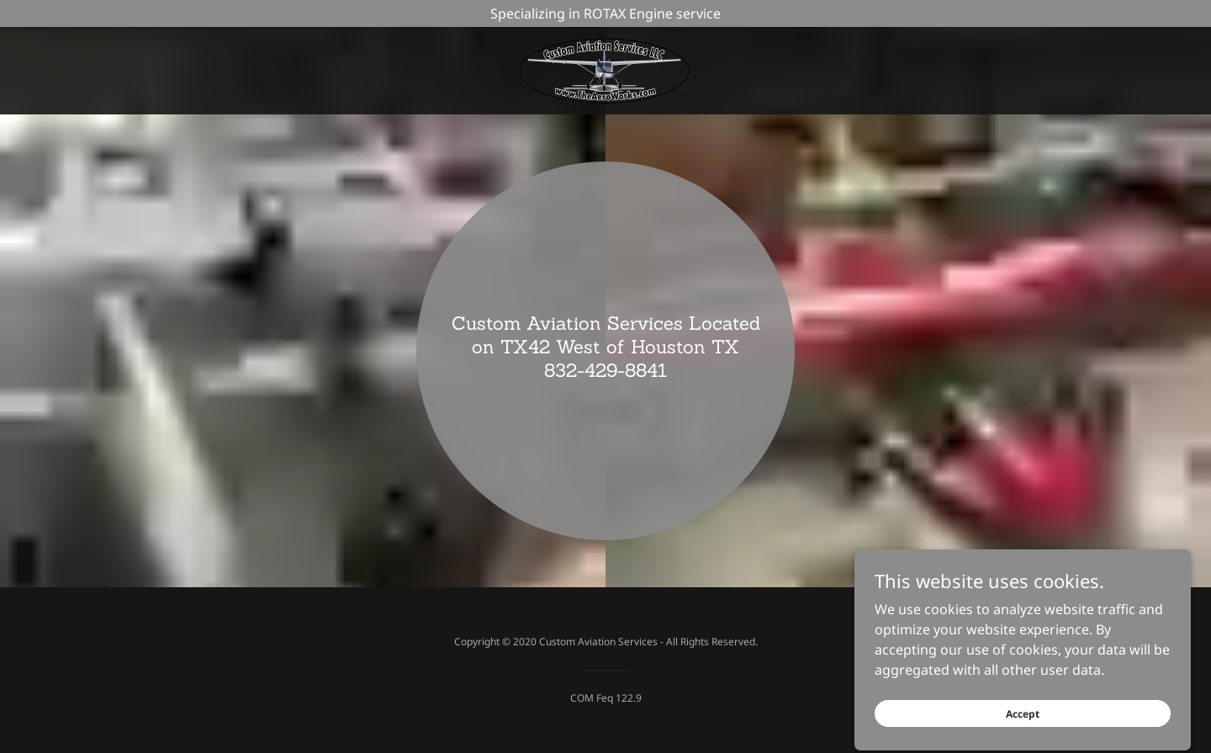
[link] (605, 69)
